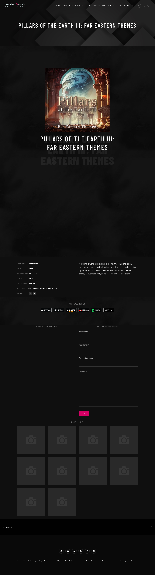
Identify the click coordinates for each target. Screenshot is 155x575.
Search (76, 6)
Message (108, 388)
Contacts (113, 6)
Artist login (126, 6)
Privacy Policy (36, 561)
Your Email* (108, 347)
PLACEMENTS (99, 6)
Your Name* (108, 334)
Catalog (86, 6)
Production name (108, 360)
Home (59, 6)
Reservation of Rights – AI (56, 561)
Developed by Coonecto (129, 561)
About (67, 6)
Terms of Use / (23, 561)
